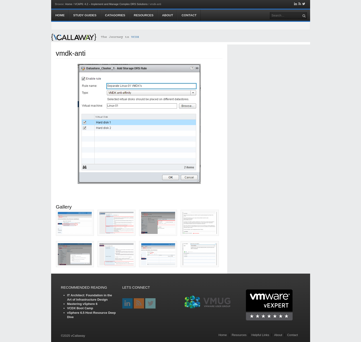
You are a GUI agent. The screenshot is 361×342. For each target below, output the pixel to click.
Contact (189, 15)
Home (68, 4)
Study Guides (84, 15)
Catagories (115, 15)
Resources (143, 15)
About (167, 15)
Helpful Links (260, 334)
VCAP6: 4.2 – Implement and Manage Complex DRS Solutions (110, 4)
